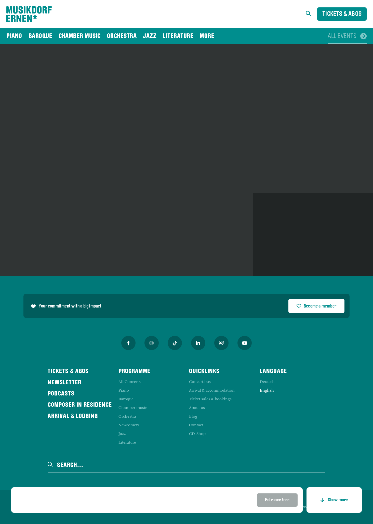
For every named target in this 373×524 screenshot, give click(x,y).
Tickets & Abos (342, 14)
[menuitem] (14, 36)
